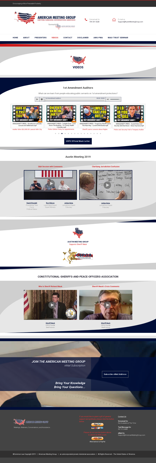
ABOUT (26, 37)
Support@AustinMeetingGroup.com (130, 22)
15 (100, 133)
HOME (15, 37)
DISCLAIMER (83, 37)
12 (90, 133)
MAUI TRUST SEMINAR (118, 37)
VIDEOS (55, 37)
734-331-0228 (94, 22)
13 (94, 133)
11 (87, 133)
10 (84, 133)
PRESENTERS (41, 37)
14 (97, 133)
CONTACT (68, 37)
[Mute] (108, 99)
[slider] (75, 100)
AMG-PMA (98, 37)
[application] (78, 99)
